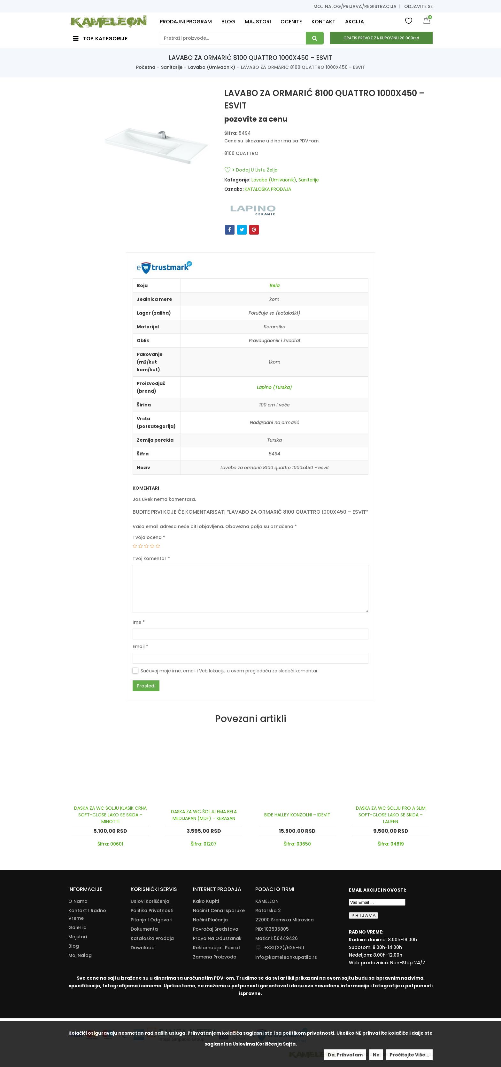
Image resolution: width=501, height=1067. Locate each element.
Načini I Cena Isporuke (219, 910)
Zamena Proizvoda (214, 957)
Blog (73, 946)
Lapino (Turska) (274, 387)
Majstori (77, 937)
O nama (78, 901)
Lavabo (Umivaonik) (211, 67)
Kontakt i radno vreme (87, 914)
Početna (145, 67)
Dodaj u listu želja (255, 170)
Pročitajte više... (409, 1055)
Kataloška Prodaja (152, 938)
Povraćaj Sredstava (215, 929)
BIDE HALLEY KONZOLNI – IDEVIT (297, 815)
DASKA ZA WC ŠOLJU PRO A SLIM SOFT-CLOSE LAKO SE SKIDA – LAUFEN (391, 815)
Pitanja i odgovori (151, 920)
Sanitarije (171, 67)
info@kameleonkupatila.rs (286, 957)
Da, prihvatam (345, 1055)
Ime (139, 622)
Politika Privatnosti (152, 910)
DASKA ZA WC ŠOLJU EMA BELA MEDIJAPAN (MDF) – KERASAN (204, 815)
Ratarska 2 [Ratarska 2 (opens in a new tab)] (268, 910)
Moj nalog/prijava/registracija (355, 6)
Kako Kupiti (206, 901)
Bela (275, 285)
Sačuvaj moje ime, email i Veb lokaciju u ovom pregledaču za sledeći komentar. (230, 671)
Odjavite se (418, 6)
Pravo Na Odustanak (217, 938)
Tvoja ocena (149, 537)
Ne (376, 1055)
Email (140, 646)
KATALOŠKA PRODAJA (268, 189)
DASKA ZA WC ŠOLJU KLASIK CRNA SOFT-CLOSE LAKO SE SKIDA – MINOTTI (110, 815)
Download (143, 947)
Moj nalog (80, 955)
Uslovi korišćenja (150, 901)
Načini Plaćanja (210, 920)
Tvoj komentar (151, 558)
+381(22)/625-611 (284, 947)
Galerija (77, 927)
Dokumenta (144, 929)
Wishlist (408, 20)
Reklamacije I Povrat (216, 947)
